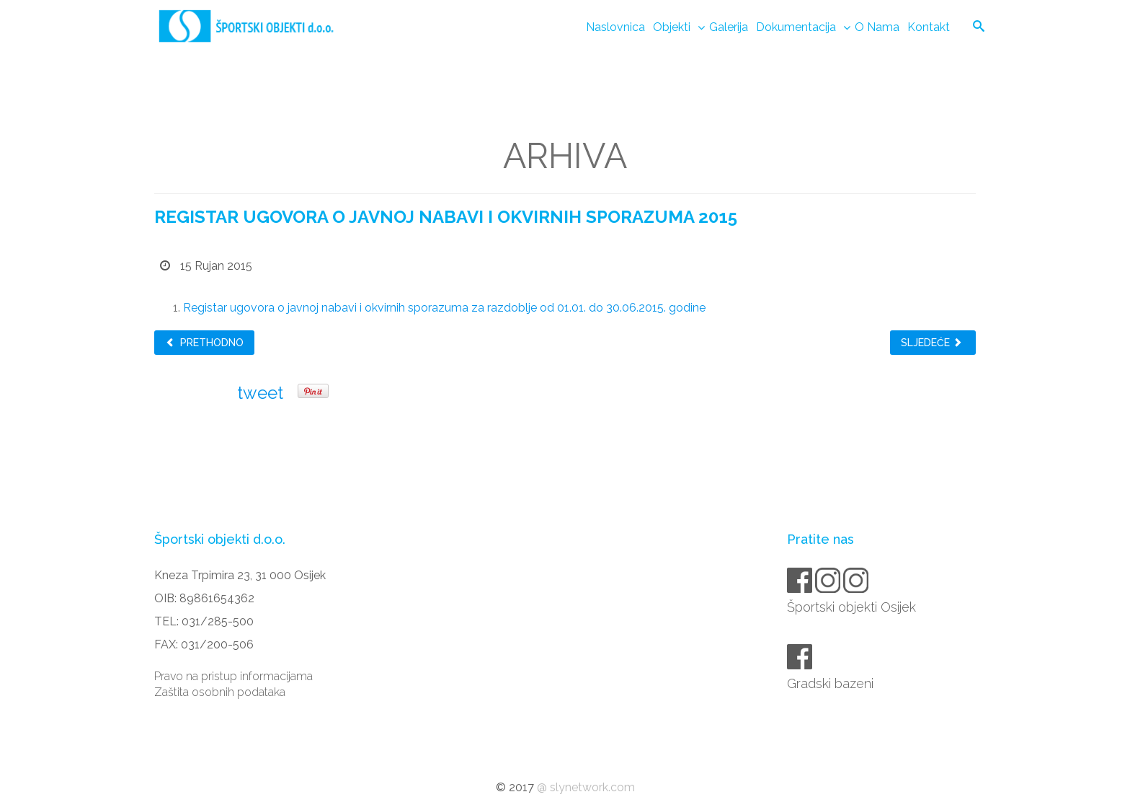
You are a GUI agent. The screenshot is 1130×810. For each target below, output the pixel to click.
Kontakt (928, 27)
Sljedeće (932, 342)
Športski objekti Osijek (852, 607)
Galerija (728, 27)
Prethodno (204, 342)
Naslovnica (615, 27)
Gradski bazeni (831, 683)
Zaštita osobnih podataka (219, 692)
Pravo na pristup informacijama (233, 676)
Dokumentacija (796, 27)
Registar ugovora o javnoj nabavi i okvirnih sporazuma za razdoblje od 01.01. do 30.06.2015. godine (444, 307)
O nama (877, 27)
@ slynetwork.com (586, 787)
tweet (260, 392)
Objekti (671, 27)
